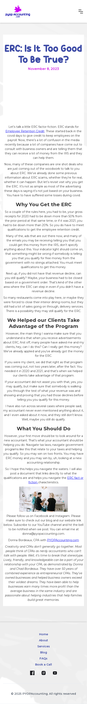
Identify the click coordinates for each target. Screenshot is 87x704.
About (43, 640)
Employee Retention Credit (24, 131)
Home (43, 634)
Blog (43, 652)
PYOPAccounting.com (63, 540)
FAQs (43, 658)
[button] (81, 11)
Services (43, 646)
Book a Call (43, 664)
